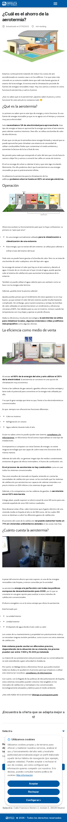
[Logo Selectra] (9, 3)
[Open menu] (56, 3)
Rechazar (33, 792)
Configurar (33, 800)
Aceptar (33, 783)
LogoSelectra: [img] (10, 818)
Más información (24, 775)
